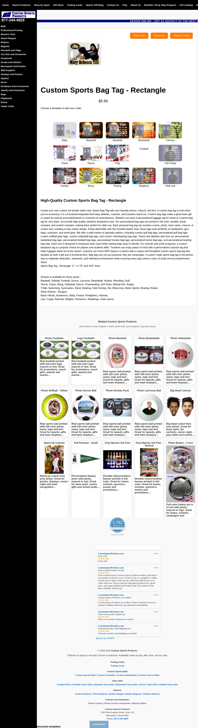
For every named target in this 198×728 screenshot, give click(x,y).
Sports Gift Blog (95, 5)
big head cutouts (148, 326)
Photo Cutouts (95, 703)
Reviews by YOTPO (105, 638)
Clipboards (6, 98)
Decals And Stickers (11, 62)
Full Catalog (186, 5)
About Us (136, 5)
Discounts (159, 35)
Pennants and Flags (11, 50)
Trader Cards (7, 106)
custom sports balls (116, 326)
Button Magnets (134, 694)
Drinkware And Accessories (15, 86)
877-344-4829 (13, 20)
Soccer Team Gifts (148, 684)
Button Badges (116, 694)
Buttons (5, 42)
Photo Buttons (100, 694)
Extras (4, 102)
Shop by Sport (42, 5)
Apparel (5, 78)
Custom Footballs (106, 675)
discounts (43, 726)
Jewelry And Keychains (13, 90)
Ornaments (6, 58)
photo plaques (133, 326)
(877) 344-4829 (121, 719)
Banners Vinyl (8, 34)
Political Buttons (151, 694)
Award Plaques (8, 38)
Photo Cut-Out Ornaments (117, 703)
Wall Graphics (8, 70)
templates (55, 726)
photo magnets (99, 326)
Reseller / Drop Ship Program (160, 5)
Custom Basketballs (127, 675)
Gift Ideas (58, 5)
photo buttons (85, 326)
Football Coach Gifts (82, 684)
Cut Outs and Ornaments (13, 54)
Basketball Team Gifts (126, 684)
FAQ (124, 5)
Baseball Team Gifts (104, 684)
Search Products (21, 5)
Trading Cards (74, 5)
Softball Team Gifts (168, 684)
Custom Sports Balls (85, 675)
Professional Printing (11, 30)
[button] (99, 724)
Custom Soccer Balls (149, 675)
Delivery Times (181, 35)
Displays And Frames (12, 74)
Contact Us (113, 5)
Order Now (139, 35)
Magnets (5, 46)
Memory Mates (139, 703)
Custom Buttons (83, 694)
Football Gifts (64, 684)
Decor (4, 82)
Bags (3, 94)
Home (5, 5)
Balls (3, 26)
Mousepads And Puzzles (13, 66)
